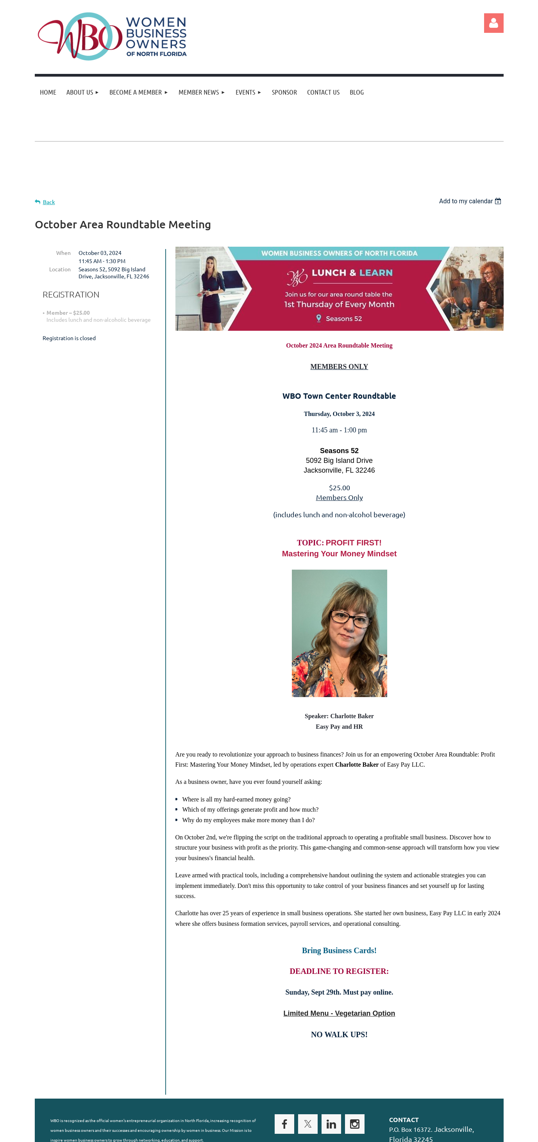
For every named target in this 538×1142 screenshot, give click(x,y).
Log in (494, 23)
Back (49, 202)
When (63, 252)
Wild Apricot (410, 1135)
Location (60, 269)
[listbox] (471, 201)
